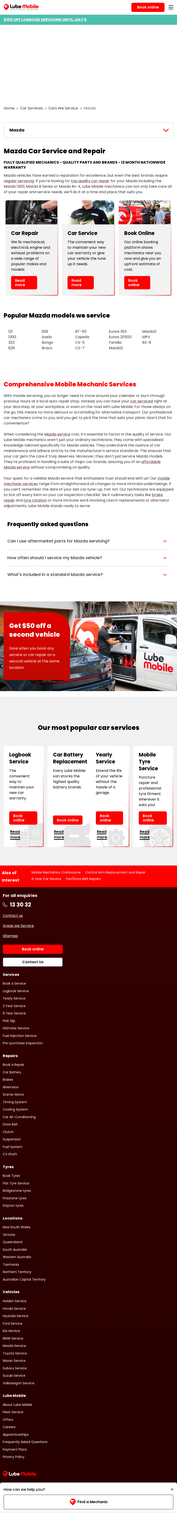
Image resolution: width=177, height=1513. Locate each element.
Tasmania (11, 1264)
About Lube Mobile (17, 1404)
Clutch (8, 1132)
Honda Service (14, 1308)
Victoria (9, 1234)
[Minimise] (172, 1489)
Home (9, 108)
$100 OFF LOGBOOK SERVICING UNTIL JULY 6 (45, 19)
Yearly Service (14, 998)
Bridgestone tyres (17, 1190)
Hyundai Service (15, 1316)
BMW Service (13, 1338)
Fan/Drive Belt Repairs (83, 879)
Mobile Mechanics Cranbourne (56, 872)
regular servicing (19, 181)
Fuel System (12, 1147)
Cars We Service (63, 108)
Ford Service (12, 1323)
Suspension (12, 1139)
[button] (88, 541)
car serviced (141, 401)
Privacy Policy (13, 1456)
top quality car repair (90, 181)
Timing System (15, 1102)
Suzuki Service (14, 1375)
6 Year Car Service (46, 879)
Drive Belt (10, 1124)
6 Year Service (14, 1013)
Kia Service (11, 1331)
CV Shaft (10, 1154)
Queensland (12, 1242)
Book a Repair (13, 1064)
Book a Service (14, 983)
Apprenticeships (16, 1434)
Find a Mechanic (88, 1502)
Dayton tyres (13, 1205)
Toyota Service (15, 1353)
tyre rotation (35, 500)
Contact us (13, 915)
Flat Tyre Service (16, 1183)
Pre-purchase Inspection (23, 1043)
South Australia (15, 1249)
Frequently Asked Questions (25, 1442)
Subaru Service (15, 1368)
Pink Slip (9, 1021)
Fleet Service (13, 1412)
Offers (8, 1419)
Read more (20, 283)
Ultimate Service (16, 1028)
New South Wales (16, 1227)
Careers (9, 1427)
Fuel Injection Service (20, 1035)
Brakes (8, 1079)
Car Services (31, 108)
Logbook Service (16, 991)
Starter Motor (13, 1094)
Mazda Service (14, 1345)
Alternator (11, 1087)
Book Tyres (11, 1175)
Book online (133, 283)
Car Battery (12, 1072)
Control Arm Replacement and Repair (115, 872)
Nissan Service (14, 1360)
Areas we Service (18, 925)
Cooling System (15, 1109)
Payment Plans (15, 1449)
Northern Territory (17, 1272)
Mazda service (57, 434)
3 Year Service (14, 1006)
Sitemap (10, 935)
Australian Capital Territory (24, 1279)
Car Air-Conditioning (19, 1117)
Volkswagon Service (18, 1383)
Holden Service (15, 1301)
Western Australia (17, 1257)
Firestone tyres (15, 1198)
